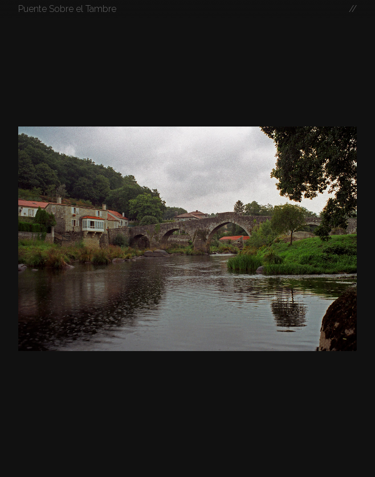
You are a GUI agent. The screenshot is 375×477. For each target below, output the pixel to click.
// (353, 8)
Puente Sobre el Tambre (67, 8)
